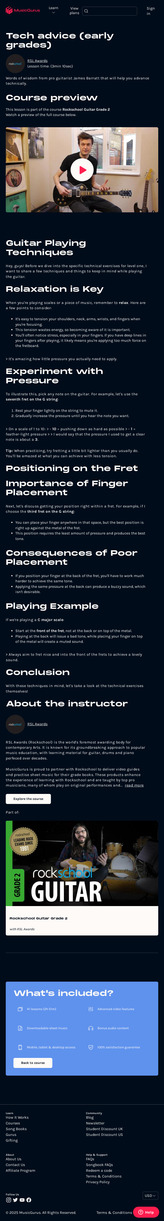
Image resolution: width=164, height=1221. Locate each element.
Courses (13, 1123)
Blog (90, 1117)
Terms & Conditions (103, 1176)
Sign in (151, 11)
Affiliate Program (20, 1170)
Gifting (12, 1140)
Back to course (33, 1063)
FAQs (90, 1159)
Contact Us (15, 1165)
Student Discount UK (104, 1129)
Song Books (16, 1129)
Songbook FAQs (99, 1165)
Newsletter (95, 1123)
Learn (53, 8)
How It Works (17, 1117)
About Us (13, 1159)
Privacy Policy (97, 1182)
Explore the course (28, 799)
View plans (74, 10)
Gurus (11, 1135)
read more (134, 785)
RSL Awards (37, 60)
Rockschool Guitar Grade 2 (38, 918)
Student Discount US (104, 1135)
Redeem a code (99, 1170)
